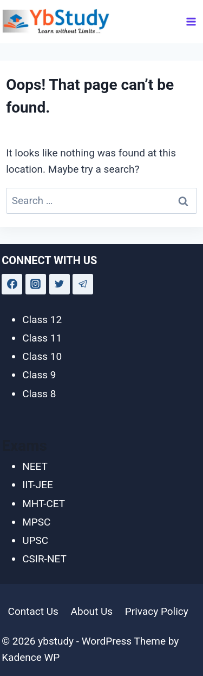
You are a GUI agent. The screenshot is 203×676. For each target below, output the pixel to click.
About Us (92, 611)
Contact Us (33, 611)
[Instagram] (35, 284)
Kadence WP (31, 657)
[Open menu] (191, 21)
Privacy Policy (156, 611)
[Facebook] (12, 284)
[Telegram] (83, 284)
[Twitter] (59, 284)
